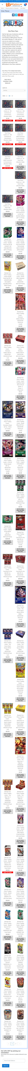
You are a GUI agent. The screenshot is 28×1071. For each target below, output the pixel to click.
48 (9, 95)
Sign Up (6, 1065)
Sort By (4, 87)
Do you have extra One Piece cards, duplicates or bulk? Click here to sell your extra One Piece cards (13, 74)
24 (6, 95)
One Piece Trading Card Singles (7, 81)
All (12, 95)
